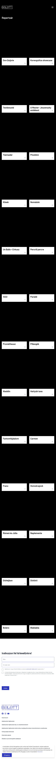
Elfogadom (7, 755)
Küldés (5, 688)
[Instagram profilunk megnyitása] (5, 713)
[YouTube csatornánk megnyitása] (8, 713)
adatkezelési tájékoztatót (31, 669)
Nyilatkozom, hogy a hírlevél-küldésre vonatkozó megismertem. (25, 669)
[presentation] (13, 680)
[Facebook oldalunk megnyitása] (3, 713)
